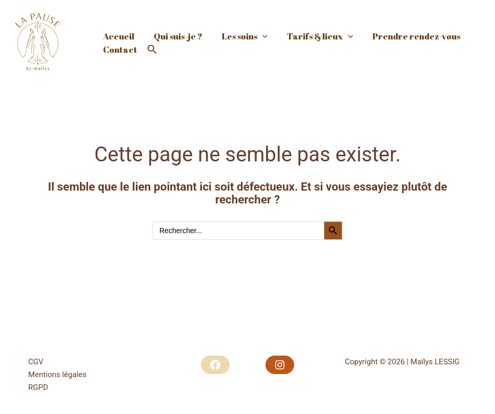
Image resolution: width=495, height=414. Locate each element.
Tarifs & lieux (313, 26)
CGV (36, 361)
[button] (150, 60)
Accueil (117, 26)
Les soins (239, 26)
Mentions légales (57, 374)
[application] (257, 26)
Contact (119, 60)
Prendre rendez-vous (407, 26)
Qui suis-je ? (175, 26)
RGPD (38, 387)
